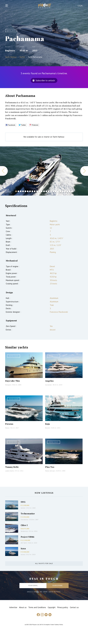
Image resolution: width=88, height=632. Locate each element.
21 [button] (62, 191)
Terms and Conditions (37, 607)
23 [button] (67, 191)
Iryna (23, 548)
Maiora (7, 428)
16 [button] (51, 191)
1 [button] (16, 191)
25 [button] (72, 191)
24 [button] (69, 191)
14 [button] (46, 191)
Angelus (49, 380)
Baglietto (10, 50)
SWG (23, 502)
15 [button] (48, 191)
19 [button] (58, 191)
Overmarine (24, 520)
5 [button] (25, 191)
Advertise (13, 607)
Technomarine (28, 513)
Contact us (74, 607)
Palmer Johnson (50, 471)
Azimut (23, 508)
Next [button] (84, 171)
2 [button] (18, 191)
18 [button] (55, 191)
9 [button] (34, 191)
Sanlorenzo (24, 531)
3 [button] (20, 191)
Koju (47, 423)
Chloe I (24, 525)
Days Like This (12, 380)
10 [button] (37, 191)
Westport (8, 385)
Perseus (9, 423)
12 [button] (41, 191)
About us (23, 607)
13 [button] (44, 191)
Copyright (52, 607)
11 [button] (39, 191)
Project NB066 (27, 537)
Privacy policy (62, 607)
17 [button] (53, 191)
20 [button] (60, 191)
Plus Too (49, 467)
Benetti (47, 428)
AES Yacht (24, 543)
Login (80, 6)
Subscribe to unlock (45, 80)
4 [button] (23, 191)
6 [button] (27, 191)
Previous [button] (4, 171)
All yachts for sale (44, 563)
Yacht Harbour (44, 6)
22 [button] (65, 191)
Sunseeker (48, 385)
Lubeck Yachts (9, 471)
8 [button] (32, 191)
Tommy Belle (12, 467)
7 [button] (30, 191)
